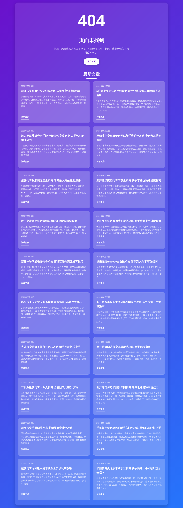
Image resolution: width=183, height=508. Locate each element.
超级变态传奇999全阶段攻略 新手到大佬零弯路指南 (127, 261)
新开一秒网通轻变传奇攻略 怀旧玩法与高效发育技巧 (52, 261)
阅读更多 (25, 117)
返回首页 (91, 61)
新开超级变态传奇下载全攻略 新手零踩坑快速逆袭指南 (128, 180)
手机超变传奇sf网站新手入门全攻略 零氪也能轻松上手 (128, 427)
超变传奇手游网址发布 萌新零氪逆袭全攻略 (47, 427)
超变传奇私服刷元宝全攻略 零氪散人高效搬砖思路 (51, 180)
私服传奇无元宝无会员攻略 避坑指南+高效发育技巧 (51, 302)
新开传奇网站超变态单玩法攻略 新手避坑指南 (123, 346)
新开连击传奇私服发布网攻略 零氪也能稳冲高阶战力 (127, 387)
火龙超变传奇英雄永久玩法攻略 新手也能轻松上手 (51, 346)
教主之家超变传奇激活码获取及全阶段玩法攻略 (49, 220)
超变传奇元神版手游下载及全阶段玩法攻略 (46, 468)
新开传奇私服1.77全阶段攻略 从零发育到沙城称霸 (50, 90)
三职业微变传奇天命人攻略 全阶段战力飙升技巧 (49, 387)
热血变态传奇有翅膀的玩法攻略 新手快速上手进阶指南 (128, 220)
